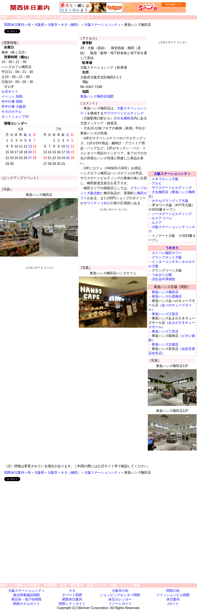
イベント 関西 (11, 96)
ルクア (157, 222)
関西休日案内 (14, 24)
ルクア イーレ (162, 218)
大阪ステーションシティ (102, 24)
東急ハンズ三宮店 (165, 331)
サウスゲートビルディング (124, 113)
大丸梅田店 (125, 118)
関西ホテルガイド (26, 603)
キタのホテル (11, 111)
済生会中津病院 (163, 279)
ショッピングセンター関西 (120, 595)
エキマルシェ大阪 (165, 179)
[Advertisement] (39, 299)
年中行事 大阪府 (13, 106)
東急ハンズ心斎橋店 (167, 296)
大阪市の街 (120, 590)
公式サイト (9, 91)
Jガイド (173, 603)
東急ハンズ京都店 (165, 344)
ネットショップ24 (15, 116)
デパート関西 (72, 595)
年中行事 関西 (11, 101)
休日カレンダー (120, 599)
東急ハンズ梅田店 (165, 292)
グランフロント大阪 (167, 257)
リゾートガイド (120, 603)
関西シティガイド (72, 603)
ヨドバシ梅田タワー (167, 253)
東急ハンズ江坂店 (165, 314)
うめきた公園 (162, 275)
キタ (72, 590)
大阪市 (53, 24)
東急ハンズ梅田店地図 (97, 96)
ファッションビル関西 (173, 595)
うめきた (172, 248)
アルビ (157, 183)
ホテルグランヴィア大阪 (170, 201)
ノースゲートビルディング (172, 214)
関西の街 (173, 590)
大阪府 (39, 24)
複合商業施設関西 (26, 595)
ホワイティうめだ (97, 203)
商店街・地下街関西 (26, 599)
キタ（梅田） (71, 24)
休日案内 (173, 599)
